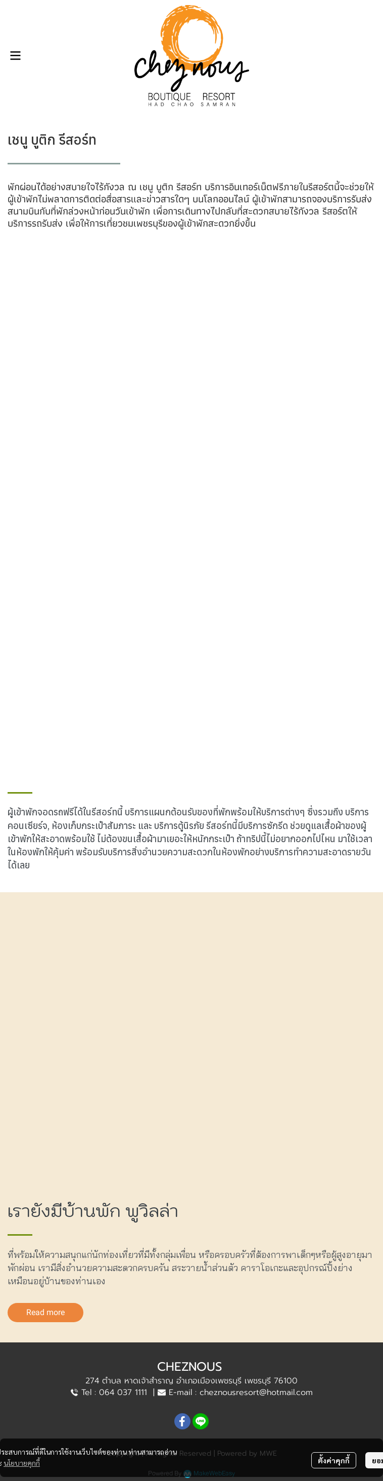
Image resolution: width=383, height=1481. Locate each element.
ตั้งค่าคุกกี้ (334, 1460)
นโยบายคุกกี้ (22, 1462)
